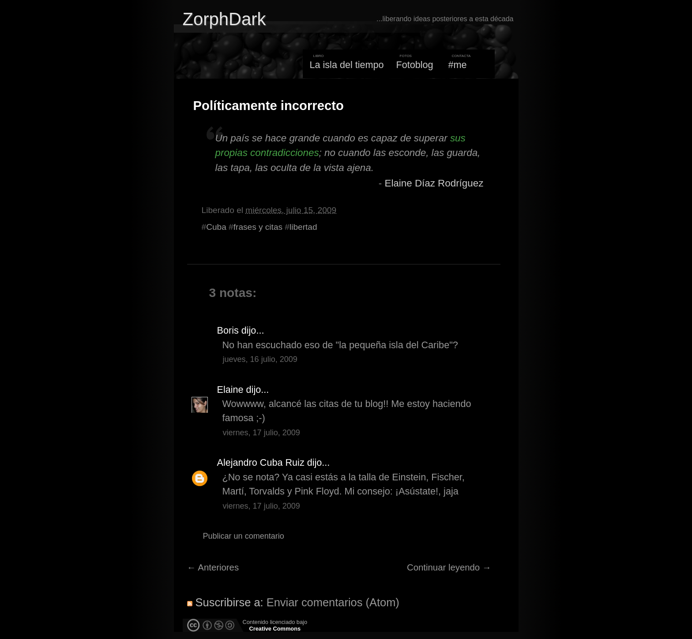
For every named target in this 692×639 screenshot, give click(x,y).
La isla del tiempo (346, 64)
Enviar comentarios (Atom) (333, 602)
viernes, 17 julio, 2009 (261, 432)
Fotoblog (414, 64)
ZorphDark (224, 19)
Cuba (216, 227)
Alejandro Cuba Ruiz (261, 462)
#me (457, 64)
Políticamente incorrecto (268, 106)
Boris (228, 330)
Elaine (230, 389)
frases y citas (257, 227)
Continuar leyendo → (449, 567)
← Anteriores (213, 567)
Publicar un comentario (243, 536)
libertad (303, 227)
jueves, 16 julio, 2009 (260, 359)
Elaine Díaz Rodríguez (433, 183)
